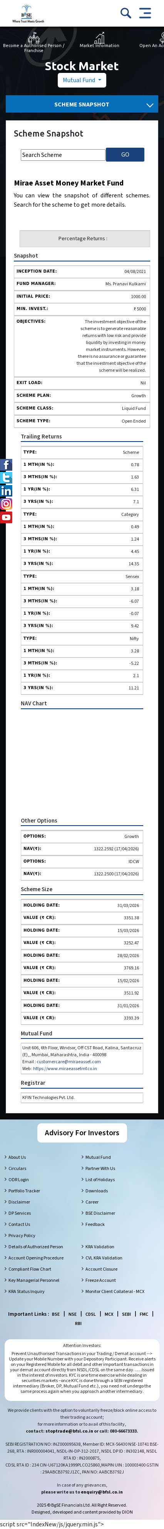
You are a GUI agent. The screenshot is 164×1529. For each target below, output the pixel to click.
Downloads (96, 1191)
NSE (73, 1314)
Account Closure (101, 1269)
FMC (144, 1314)
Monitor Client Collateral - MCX (114, 1291)
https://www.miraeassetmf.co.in (65, 1068)
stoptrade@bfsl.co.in (69, 1431)
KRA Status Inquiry (26, 1291)
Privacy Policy (21, 1235)
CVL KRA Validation (103, 1258)
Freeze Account (100, 1280)
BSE (56, 1314)
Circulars (17, 1168)
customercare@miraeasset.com (69, 1062)
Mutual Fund (79, 80)
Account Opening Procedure (36, 1258)
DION (127, 1512)
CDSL (90, 1314)
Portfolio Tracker (24, 1191)
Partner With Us (100, 1168)
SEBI (126, 1314)
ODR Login (18, 1180)
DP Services (19, 1213)
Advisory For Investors (82, 1133)
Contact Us (19, 1224)
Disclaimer (19, 1202)
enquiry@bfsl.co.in (102, 1492)
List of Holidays (100, 1180)
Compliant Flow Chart (29, 1269)
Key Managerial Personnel (33, 1280)
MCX (109, 1314)
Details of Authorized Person (35, 1247)
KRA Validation (99, 1247)
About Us (17, 1157)
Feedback (95, 1224)
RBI (78, 1323)
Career (92, 1202)
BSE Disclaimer (100, 1213)
